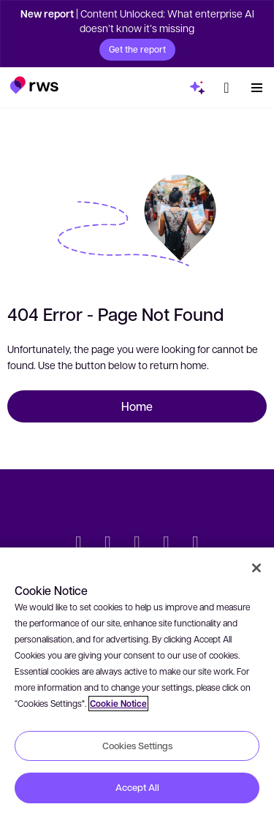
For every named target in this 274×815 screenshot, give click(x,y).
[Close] (256, 568)
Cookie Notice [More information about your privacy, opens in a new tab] (118, 703)
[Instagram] (196, 544)
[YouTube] (166, 544)
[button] (34, 85)
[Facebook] (137, 544)
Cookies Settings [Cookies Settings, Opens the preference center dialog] (137, 745)
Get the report (137, 49)
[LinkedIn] (108, 544)
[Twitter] (79, 544)
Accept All (137, 787)
